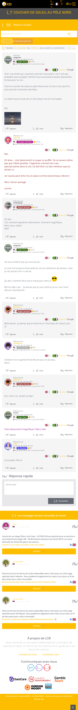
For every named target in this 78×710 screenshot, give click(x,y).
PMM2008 (18, 203)
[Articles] (52, 4)
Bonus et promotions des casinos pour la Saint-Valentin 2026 (29, 582)
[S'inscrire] (62, 4)
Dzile (14, 524)
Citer (38, 129)
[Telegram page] (31, 667)
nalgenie (17, 57)
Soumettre (63, 501)
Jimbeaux (17, 343)
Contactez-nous (50, 654)
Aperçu (39, 551)
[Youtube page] (47, 667)
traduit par (66, 70)
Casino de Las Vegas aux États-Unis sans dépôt (23, 545)
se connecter (20, 48)
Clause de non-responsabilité (18, 696)
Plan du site (39, 699)
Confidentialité (38, 696)
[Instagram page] (39, 667)
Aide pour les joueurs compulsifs (59, 696)
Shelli (15, 413)
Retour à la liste (16, 25)
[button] (73, 544)
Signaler (10, 129)
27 (74, 526)
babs (15, 444)
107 (74, 563)
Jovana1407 (17, 562)
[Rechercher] (69, 34)
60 (74, 600)
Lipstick (16, 137)
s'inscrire (35, 48)
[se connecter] (67, 4)
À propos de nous (28, 654)
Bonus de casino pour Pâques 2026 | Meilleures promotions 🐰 (29, 619)
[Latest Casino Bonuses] (7, 4)
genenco (17, 307)
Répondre (68, 128)
